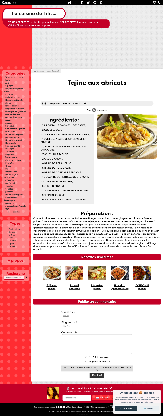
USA (7, 209)
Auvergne (9, 151)
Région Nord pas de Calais (13, 90)
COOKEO (9, 180)
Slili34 (61, 407)
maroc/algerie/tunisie (15, 206)
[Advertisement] (81, 47)
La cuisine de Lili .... (34, 13)
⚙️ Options (148, 408)
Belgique (9, 154)
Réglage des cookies (99, 407)
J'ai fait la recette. (97, 357)
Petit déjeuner (15, 229)
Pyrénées (9, 163)
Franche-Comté (12, 146)
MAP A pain (10, 183)
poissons (9, 192)
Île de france (11, 157)
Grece (8, 166)
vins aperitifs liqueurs (15, 128)
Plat (11, 237)
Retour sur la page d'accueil (47, 71)
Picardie (9, 94)
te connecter (95, 367)
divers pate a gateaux (15, 111)
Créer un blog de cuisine (106, 411)
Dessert (12, 240)
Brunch (12, 246)
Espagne (9, 86)
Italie (7, 80)
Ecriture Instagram (81, 414)
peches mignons (12, 137)
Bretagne (9, 149)
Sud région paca (12, 97)
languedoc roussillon (14, 108)
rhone (8, 103)
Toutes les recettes (14, 77)
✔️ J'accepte (126, 408)
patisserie (9, 203)
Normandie (10, 143)
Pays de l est (11, 171)
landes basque (12, 106)
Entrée (12, 235)
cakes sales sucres (13, 117)
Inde (7, 169)
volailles (9, 189)
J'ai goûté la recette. (97, 361)
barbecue (9, 126)
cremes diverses (12, 114)
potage (8, 120)
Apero (12, 243)
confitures (10, 131)
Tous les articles (12, 212)
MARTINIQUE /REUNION (11, 176)
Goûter (12, 232)
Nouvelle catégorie (14, 100)
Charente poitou (13, 160)
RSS (87, 407)
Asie (7, 83)
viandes (9, 186)
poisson (8, 123)
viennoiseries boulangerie (10, 199)
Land (77, 407)
